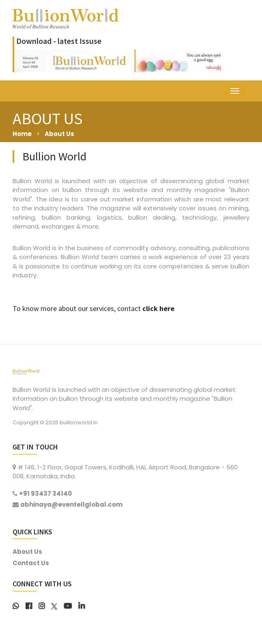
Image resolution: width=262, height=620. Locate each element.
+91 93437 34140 (45, 493)
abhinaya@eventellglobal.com (71, 504)
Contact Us (31, 563)
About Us (59, 134)
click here (158, 308)
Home (22, 134)
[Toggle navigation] (234, 90)
